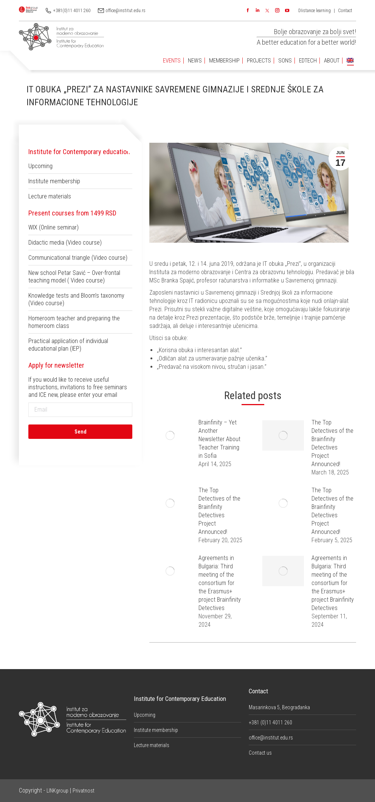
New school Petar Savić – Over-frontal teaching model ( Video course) (74, 276)
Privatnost (84, 791)
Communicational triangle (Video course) (77, 257)
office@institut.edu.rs (126, 10)
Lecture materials (49, 196)
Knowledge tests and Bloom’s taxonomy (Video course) (76, 299)
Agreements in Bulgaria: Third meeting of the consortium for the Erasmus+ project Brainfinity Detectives (219, 583)
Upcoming (40, 166)
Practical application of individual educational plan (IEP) (68, 344)
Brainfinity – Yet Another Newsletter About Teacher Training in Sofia (219, 439)
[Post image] (170, 435)
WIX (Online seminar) (53, 227)
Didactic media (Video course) (65, 242)
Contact (345, 10)
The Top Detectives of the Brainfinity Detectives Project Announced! (332, 443)
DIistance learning (314, 10)
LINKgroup (57, 791)
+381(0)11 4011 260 (71, 10)
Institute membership (54, 181)
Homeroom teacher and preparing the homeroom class (74, 322)
